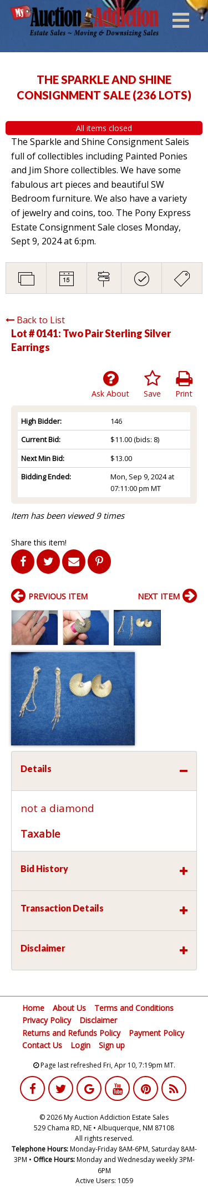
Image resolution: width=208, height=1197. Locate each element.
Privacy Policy (46, 1020)
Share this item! (39, 542)
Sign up (112, 1045)
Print (183, 384)
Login (80, 1045)
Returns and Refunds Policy (71, 1033)
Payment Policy (156, 1033)
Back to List (35, 320)
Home (33, 1008)
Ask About (110, 384)
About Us (69, 1008)
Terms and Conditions (134, 1008)
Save (152, 384)
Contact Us (42, 1045)
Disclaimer (98, 1020)
